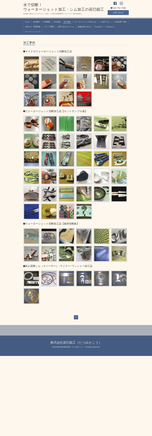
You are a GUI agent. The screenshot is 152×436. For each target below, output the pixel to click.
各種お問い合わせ (84, 27)
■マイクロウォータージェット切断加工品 (47, 51)
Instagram (109, 27)
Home (27, 22)
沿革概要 (46, 22)
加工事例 (67, 22)
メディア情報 (49, 27)
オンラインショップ (32, 32)
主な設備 (57, 22)
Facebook (98, 27)
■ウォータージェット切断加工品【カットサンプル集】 (55, 111)
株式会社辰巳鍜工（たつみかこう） (76, 342)
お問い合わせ (118, 12)
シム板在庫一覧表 (120, 22)
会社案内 (36, 22)
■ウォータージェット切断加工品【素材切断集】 (51, 223)
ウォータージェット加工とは (85, 22)
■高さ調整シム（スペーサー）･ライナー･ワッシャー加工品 (57, 266)
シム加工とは (104, 22)
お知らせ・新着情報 (32, 27)
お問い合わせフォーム (65, 27)
